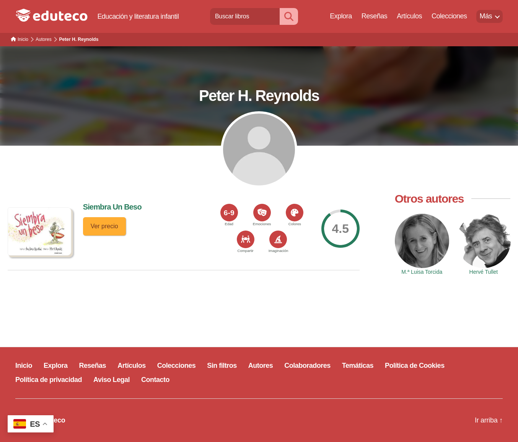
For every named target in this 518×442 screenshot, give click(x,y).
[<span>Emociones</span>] (262, 212)
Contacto (155, 380)
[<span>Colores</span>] (294, 212)
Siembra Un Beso (112, 207)
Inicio (23, 365)
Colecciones (449, 16)
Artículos (409, 16)
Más (485, 16)
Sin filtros (222, 365)
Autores (260, 365)
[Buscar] (289, 16)
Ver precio (104, 226)
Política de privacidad (48, 380)
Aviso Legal (111, 380)
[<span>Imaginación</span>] (278, 239)
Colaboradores (307, 365)
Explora (341, 16)
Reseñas (375, 16)
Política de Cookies (415, 365)
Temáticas (357, 365)
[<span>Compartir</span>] (245, 239)
